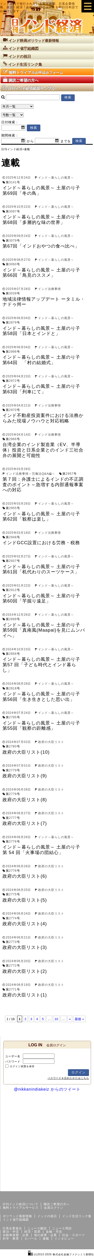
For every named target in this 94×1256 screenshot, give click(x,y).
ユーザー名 (12, 1056)
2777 (13, 818)
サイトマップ (56, 1187)
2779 (13, 770)
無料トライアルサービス (21, 1207)
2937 (13, 561)
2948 (13, 537)
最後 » (79, 1019)
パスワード (12, 1061)
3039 (13, 293)
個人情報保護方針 (82, 1187)
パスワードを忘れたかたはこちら (68, 1078)
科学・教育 (11, 1238)
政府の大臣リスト (51, 742)
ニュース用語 (62, 1228)
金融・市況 (54, 1231)
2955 (13, 508)
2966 (13, 439)
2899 (13, 619)
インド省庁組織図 (16, 1219)
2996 (13, 351)
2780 (13, 746)
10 (56, 1019)
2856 (13, 654)
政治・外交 (11, 1231)
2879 (13, 322)
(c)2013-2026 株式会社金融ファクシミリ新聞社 (61, 1254)
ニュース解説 (37, 1228)
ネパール (30, 1238)
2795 (13, 717)
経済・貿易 (32, 1231)
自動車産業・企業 (16, 1235)
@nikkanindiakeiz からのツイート (47, 1089)
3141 (13, 182)
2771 (13, 989)
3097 (13, 211)
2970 (13, 410)
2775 (13, 894)
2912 (13, 590)
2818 (13, 688)
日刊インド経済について (20, 1204)
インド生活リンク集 (76, 1216)
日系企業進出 (12, 1228)
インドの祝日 (47, 1216)
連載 (46, 1238)
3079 (13, 240)
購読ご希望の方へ (57, 1204)
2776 (13, 841)
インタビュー (64, 1238)
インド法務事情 (49, 289)
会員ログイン (53, 1207)
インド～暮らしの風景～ (56, 177)
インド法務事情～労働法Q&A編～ (30, 473)
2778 (13, 794)
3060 (13, 264)
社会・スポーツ (73, 1235)
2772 (13, 965)
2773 (13, 942)
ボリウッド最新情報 (17, 1216)
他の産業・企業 (45, 1235)
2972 (13, 381)
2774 (13, 918)
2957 (69, 473)
